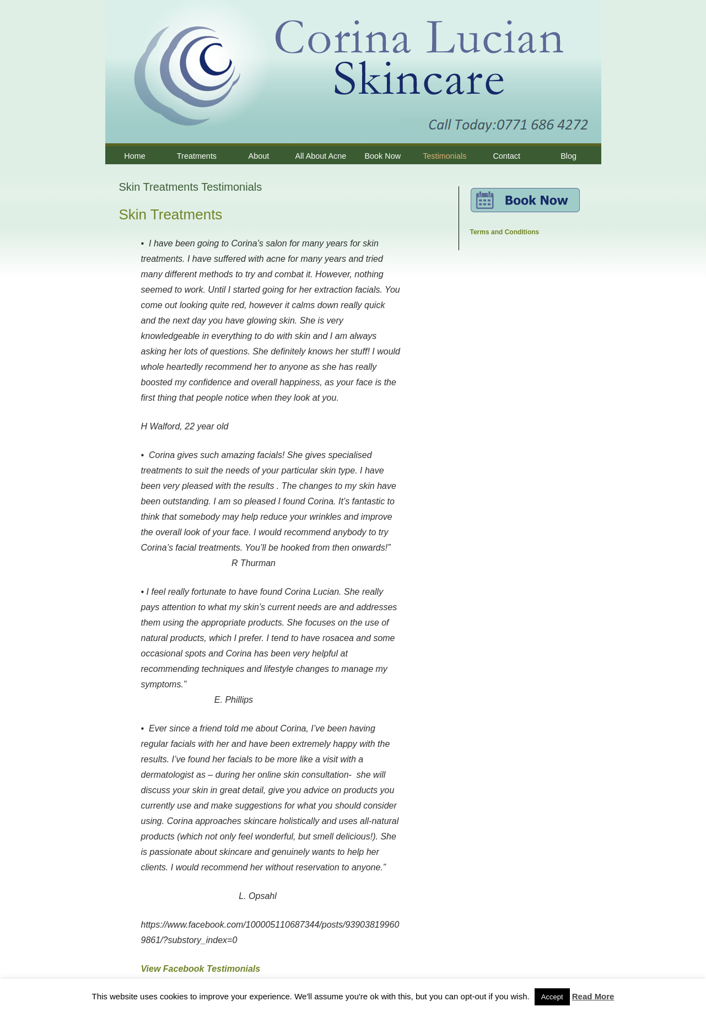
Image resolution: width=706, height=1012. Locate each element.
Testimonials (444, 156)
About (259, 156)
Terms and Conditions (505, 232)
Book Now (383, 156)
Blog (568, 156)
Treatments (197, 156)
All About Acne (320, 156)
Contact (506, 156)
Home (134, 156)
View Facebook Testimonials (201, 968)
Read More (593, 996)
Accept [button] (552, 997)
